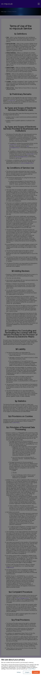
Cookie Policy (31, 669)
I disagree (27, 672)
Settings (19, 672)
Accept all (36, 672)
